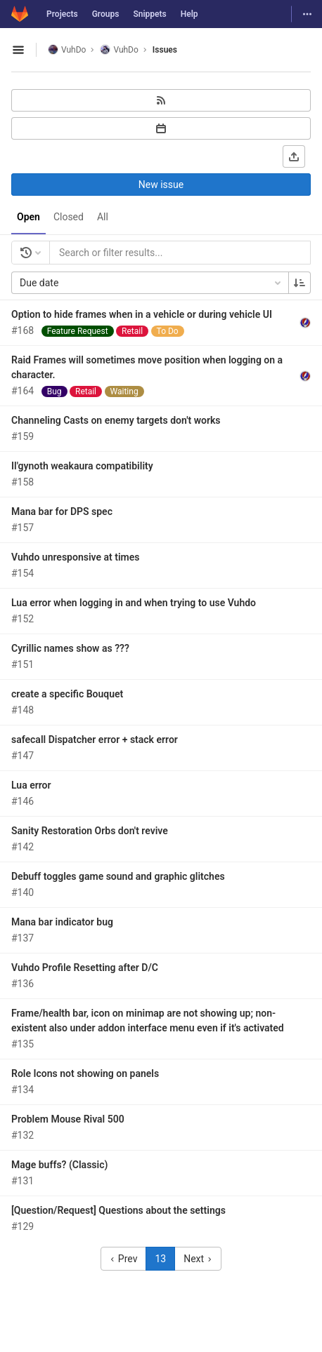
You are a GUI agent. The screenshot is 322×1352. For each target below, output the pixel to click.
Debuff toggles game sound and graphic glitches (118, 876)
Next (197, 1258)
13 (160, 1258)
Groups (106, 14)
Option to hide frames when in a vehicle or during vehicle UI (141, 314)
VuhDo (67, 49)
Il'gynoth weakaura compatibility (82, 465)
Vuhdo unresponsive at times (75, 557)
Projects (62, 14)
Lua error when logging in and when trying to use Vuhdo (133, 602)
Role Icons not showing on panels (85, 1073)
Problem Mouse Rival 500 (67, 1119)
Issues (165, 50)
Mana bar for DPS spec (61, 511)
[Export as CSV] (294, 156)
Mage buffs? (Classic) (59, 1164)
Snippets (149, 14)
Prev (123, 1258)
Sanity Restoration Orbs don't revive (89, 830)
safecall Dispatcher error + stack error (94, 739)
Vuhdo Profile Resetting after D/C (84, 967)
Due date (151, 282)
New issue (161, 184)
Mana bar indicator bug (62, 922)
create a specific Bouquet (67, 694)
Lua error (31, 785)
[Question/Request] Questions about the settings (118, 1210)
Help (189, 14)
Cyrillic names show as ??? (70, 648)
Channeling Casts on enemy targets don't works (116, 420)
